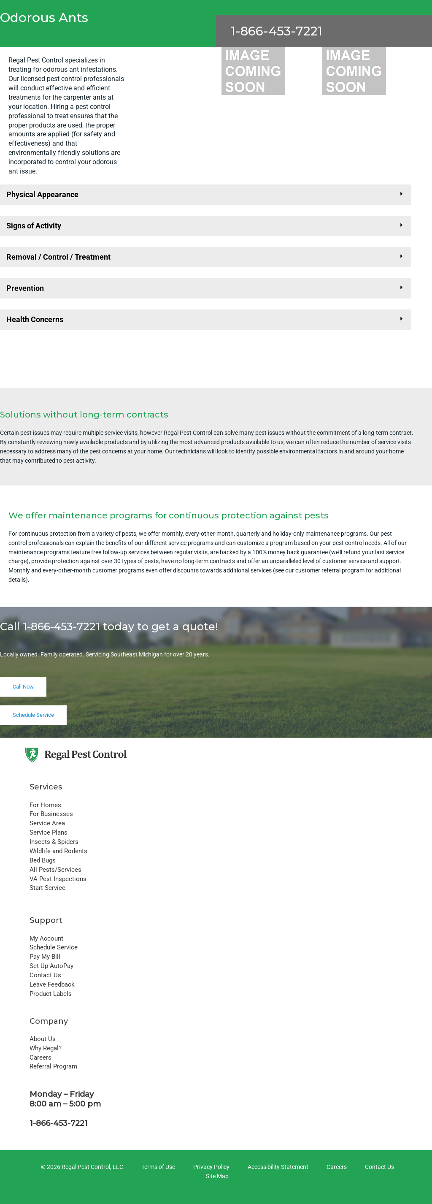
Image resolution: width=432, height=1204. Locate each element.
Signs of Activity (33, 225)
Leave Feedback (52, 984)
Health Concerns (34, 319)
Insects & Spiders (54, 842)
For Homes (45, 805)
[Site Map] (216, 1177)
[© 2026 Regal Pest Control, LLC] (80, 1167)
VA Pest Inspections (58, 879)
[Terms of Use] (157, 1167)
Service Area (47, 823)
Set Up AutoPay (51, 966)
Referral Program (53, 1066)
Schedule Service (54, 947)
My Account (46, 938)
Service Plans (49, 832)
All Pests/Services (55, 869)
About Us (43, 1039)
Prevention (25, 288)
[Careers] (335, 1167)
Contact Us (45, 975)
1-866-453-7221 (276, 31)
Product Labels (51, 994)
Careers (40, 1057)
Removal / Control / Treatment (58, 256)
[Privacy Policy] (210, 1167)
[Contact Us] (378, 1167)
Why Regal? (46, 1048)
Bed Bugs (43, 860)
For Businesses (51, 814)
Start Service (47, 888)
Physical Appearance (42, 194)
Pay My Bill (45, 956)
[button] (205, 194)
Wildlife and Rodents (58, 851)
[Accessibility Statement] (276, 1167)
